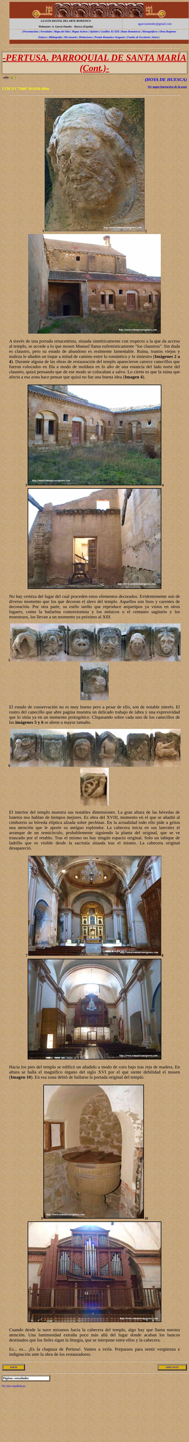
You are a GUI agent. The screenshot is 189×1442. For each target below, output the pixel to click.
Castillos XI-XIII (110, 31)
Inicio (155, 37)
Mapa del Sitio (62, 31)
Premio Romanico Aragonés (109, 37)
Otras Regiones (167, 31)
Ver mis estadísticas (13, 1386)
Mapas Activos (80, 31)
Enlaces (42, 37)
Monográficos (150, 31)
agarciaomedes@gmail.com (155, 23)
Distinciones (86, 37)
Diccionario (70, 37)
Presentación (30, 31)
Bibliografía (55, 37)
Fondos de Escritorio (138, 37)
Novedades (46, 31)
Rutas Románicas (131, 31)
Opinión (94, 31)
